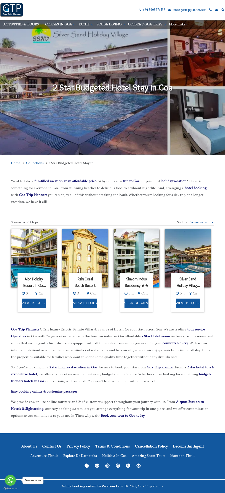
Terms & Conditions (112, 446)
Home (16, 163)
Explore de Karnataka (80, 456)
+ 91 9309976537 (151, 10)
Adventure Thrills (44, 456)
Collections (35, 163)
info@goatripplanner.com (186, 10)
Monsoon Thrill (182, 456)
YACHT (84, 24)
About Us (29, 446)
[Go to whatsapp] (10, 480)
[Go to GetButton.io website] (10, 488)
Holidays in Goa (114, 456)
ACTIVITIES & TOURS (21, 24)
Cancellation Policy (151, 446)
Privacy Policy (78, 446)
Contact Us (51, 446)
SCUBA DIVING (109, 24)
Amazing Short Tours (148, 456)
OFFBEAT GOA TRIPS (145, 24)
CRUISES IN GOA (58, 24)
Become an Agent (188, 446)
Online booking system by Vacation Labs (92, 486)
